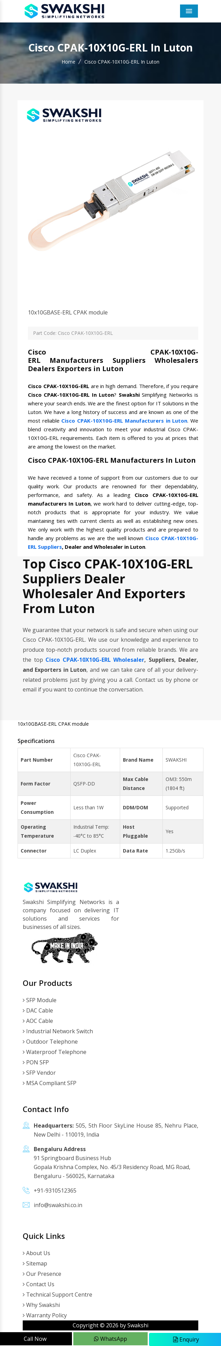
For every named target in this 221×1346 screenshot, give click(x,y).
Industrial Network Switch (58, 1031)
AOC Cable (38, 1021)
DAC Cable (38, 1010)
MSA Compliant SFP (49, 1083)
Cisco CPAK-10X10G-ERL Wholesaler (94, 659)
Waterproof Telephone (54, 1052)
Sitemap (35, 1263)
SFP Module (39, 1000)
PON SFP (36, 1062)
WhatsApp (110, 1339)
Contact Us (38, 1284)
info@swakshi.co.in (58, 1205)
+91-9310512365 (55, 1190)
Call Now (35, 1339)
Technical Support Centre (57, 1294)
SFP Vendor (39, 1072)
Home (68, 61)
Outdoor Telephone (50, 1041)
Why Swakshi (41, 1305)
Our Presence (42, 1274)
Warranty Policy (45, 1315)
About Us (36, 1253)
